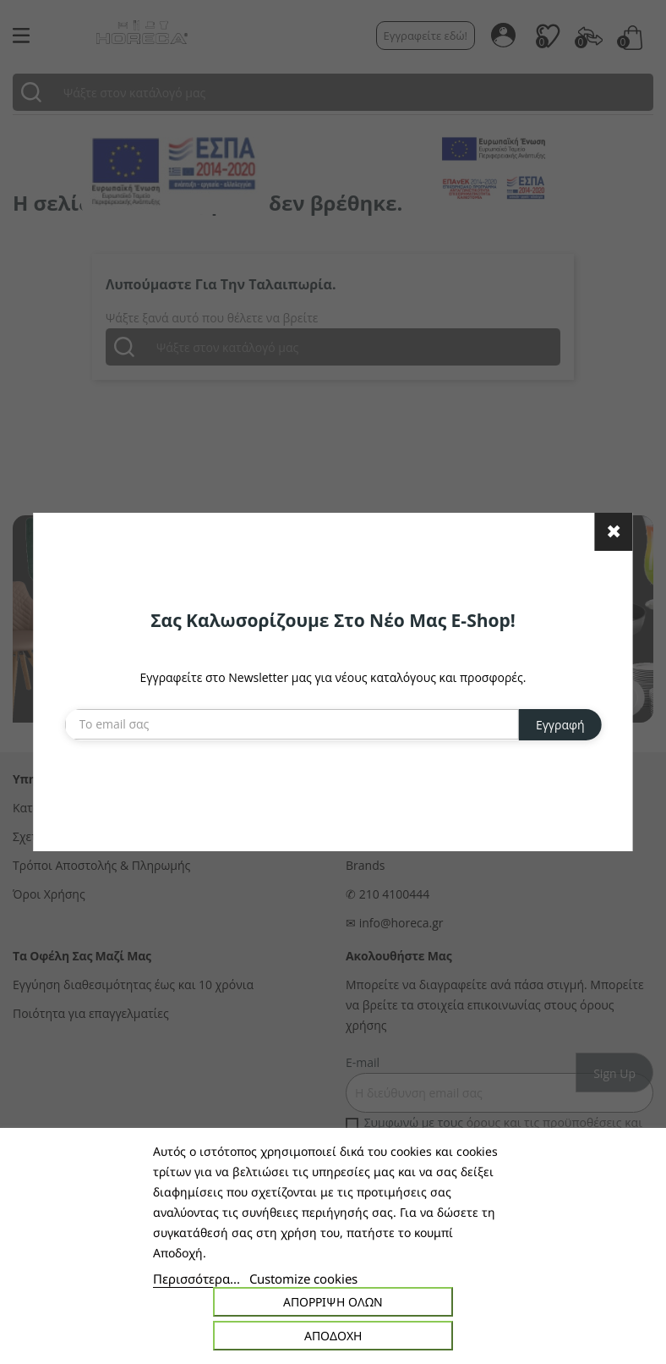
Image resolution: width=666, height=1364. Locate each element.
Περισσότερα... (196, 1278)
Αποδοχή (333, 1336)
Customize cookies (303, 1278)
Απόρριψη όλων (333, 1302)
